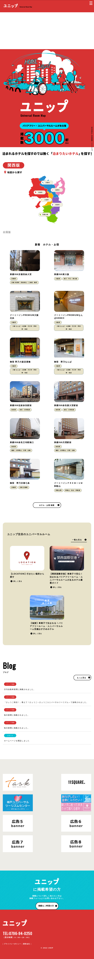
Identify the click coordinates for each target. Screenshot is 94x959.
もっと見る (81, 678)
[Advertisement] (47, 31)
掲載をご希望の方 (46, 906)
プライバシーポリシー (12, 944)
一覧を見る (77, 540)
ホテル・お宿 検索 (46, 505)
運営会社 (26, 944)
